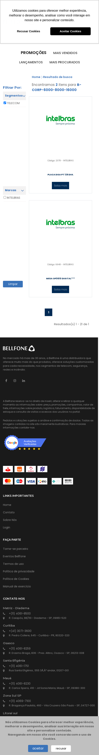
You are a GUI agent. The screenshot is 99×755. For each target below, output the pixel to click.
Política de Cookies (16, 579)
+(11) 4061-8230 (19, 684)
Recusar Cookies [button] (28, 31)
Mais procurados (65, 62)
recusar (61, 748)
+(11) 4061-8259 (19, 649)
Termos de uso (13, 564)
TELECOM (13, 103)
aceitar (38, 748)
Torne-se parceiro (15, 549)
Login (6, 527)
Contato (9, 512)
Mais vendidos (65, 53)
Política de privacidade (18, 571)
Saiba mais (60, 185)
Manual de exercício (17, 586)
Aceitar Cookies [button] (70, 31)
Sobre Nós (10, 520)
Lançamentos (31, 62)
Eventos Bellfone (14, 556)
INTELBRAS (13, 198)
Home (36, 77)
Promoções (34, 52)
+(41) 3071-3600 (20, 631)
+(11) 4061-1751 (19, 666)
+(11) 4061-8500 (20, 613)
